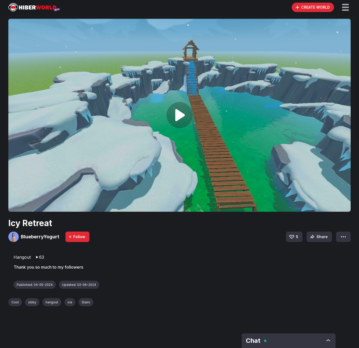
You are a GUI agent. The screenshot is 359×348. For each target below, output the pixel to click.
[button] (345, 7)
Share (318, 237)
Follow (76, 236)
